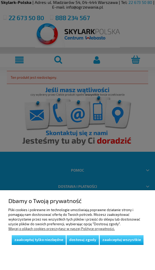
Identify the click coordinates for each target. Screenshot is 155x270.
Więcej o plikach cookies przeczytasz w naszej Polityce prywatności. (61, 229)
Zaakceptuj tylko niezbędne (38, 239)
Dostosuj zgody (82, 239)
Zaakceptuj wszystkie (121, 239)
